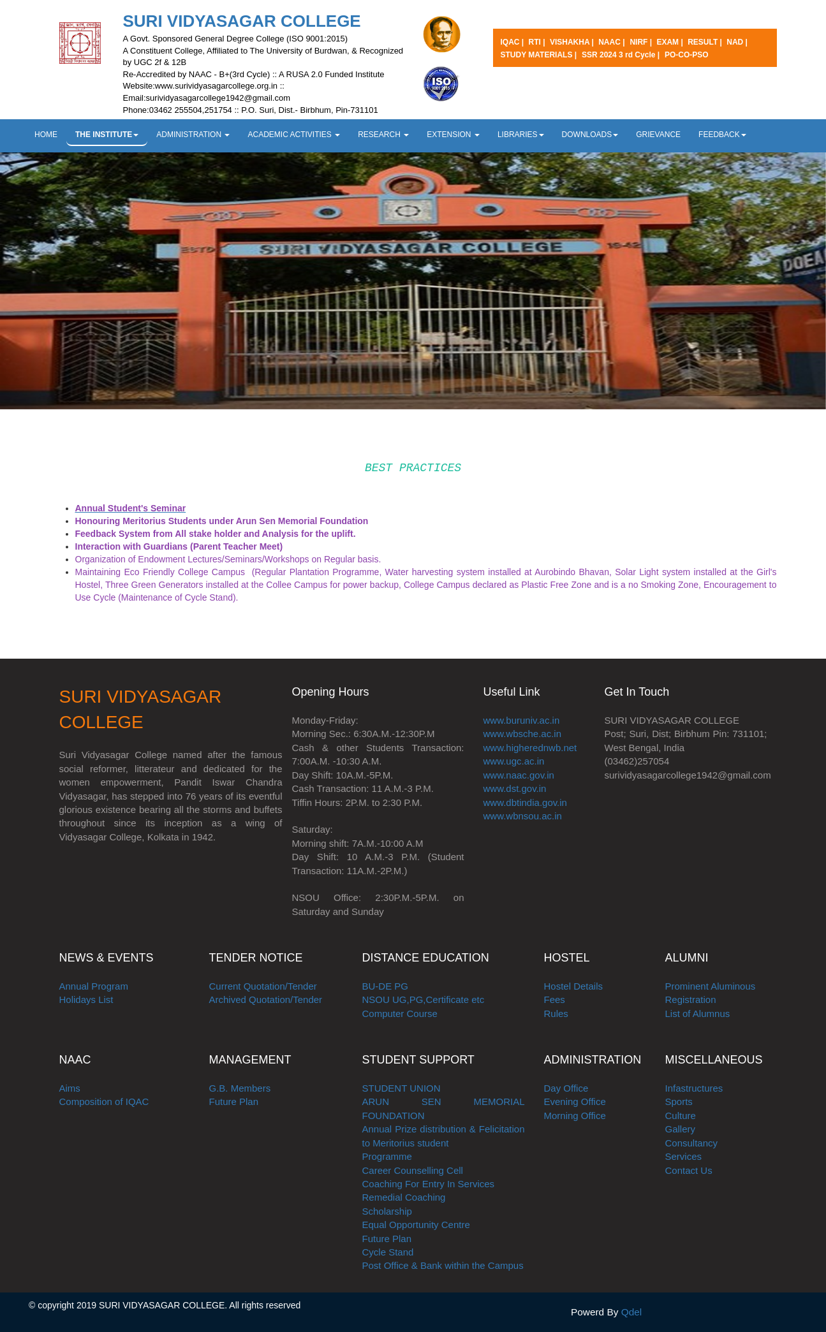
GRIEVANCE (658, 134)
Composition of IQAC (104, 1101)
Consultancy (691, 1143)
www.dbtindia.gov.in (525, 802)
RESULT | (706, 42)
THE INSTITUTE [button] (106, 134)
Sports (679, 1101)
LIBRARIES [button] (521, 134)
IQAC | (513, 42)
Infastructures (694, 1088)
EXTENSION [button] (453, 134)
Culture (680, 1115)
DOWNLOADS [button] (590, 134)
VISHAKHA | (573, 42)
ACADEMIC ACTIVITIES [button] (293, 134)
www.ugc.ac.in (514, 761)
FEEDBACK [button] (722, 134)
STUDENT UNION (401, 1088)
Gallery (680, 1128)
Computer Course (400, 1013)
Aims (69, 1088)
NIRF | (642, 42)
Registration (690, 999)
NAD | (737, 42)
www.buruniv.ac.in (521, 720)
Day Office (566, 1088)
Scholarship (387, 1211)
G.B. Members (240, 1088)
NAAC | (611, 42)
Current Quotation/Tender (263, 986)
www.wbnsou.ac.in (522, 815)
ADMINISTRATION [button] (193, 134)
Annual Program (93, 986)
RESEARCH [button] (383, 134)
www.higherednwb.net (530, 747)
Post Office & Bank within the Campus (443, 1265)
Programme (387, 1156)
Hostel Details (573, 986)
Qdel (631, 1311)
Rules (556, 1013)
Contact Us (688, 1170)
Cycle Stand (388, 1252)
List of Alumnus (697, 1013)
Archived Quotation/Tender (266, 999)
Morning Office (575, 1115)
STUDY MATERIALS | (539, 54)
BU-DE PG (385, 986)
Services (683, 1156)
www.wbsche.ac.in (522, 733)
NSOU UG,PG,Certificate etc (423, 999)
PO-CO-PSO (687, 54)
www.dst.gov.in (515, 788)
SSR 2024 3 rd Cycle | (621, 54)
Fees (554, 999)
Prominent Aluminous (710, 986)
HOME (45, 134)
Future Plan (234, 1101)
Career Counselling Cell (412, 1170)
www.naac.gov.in (518, 775)
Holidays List (86, 999)
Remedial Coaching (404, 1197)
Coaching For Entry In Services (428, 1183)
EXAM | (670, 42)
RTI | (538, 42)
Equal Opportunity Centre (416, 1224)
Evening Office (575, 1101)
